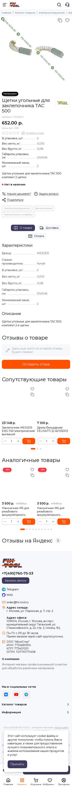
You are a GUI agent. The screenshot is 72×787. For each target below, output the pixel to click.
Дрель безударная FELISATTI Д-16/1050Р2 (52, 429)
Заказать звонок (16, 580)
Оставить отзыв (36, 364)
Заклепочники (43, 208)
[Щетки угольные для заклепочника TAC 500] (36, 52)
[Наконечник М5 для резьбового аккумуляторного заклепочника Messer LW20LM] (18, 483)
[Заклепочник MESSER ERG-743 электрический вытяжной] (18, 402)
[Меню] (4, 4)
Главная (6, 12)
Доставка (49, 228)
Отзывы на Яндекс (31, 541)
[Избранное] (67, 20)
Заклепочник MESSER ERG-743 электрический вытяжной (18, 431)
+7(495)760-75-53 (17, 573)
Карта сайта (61, 727)
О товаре (23, 228)
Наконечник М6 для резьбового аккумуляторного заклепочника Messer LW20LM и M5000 (51, 511)
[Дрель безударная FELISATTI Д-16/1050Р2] (53, 402)
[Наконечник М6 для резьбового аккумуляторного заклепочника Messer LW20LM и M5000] (53, 483)
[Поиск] (59, 4)
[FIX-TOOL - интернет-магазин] (14, 4)
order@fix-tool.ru (18, 602)
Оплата (36, 236)
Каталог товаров (25, 12)
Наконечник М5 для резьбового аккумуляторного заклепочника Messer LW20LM (16, 511)
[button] (33, 449)
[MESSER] (62, 103)
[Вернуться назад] (4, 20)
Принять (17, 764)
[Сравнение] (60, 20)
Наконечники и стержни (18, 214)
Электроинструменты (52, 12)
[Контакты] (67, 4)
